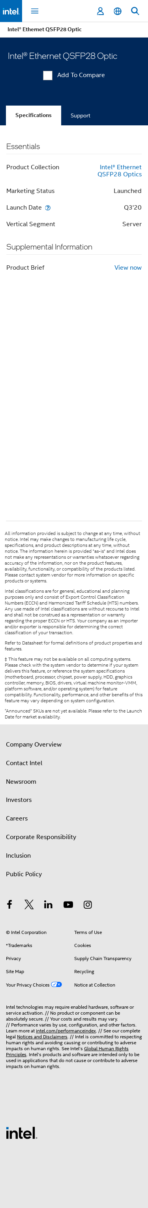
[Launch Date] (47, 207)
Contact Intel (24, 763)
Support (80, 115)
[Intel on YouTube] (68, 906)
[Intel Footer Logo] (21, 1132)
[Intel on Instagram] (87, 906)
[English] (118, 11)
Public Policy (24, 874)
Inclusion (18, 856)
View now (128, 268)
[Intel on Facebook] (9, 906)
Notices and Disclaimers (42, 1037)
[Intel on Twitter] (29, 906)
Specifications (33, 115)
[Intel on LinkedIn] (48, 906)
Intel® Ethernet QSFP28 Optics (119, 170)
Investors (19, 800)
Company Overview (34, 745)
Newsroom (21, 782)
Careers (17, 818)
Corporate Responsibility (41, 837)
